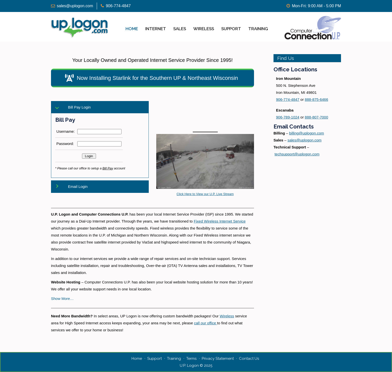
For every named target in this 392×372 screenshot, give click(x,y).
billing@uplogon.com (306, 133)
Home (132, 28)
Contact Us (249, 358)
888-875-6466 (316, 99)
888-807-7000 (316, 117)
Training (258, 28)
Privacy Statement (218, 358)
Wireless (203, 28)
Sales (179, 28)
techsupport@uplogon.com (297, 154)
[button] (152, 78)
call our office (205, 323)
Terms (191, 358)
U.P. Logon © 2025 (196, 365)
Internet (155, 28)
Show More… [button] (62, 298)
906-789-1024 (287, 117)
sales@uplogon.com (75, 6)
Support (231, 28)
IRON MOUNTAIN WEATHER (205, 111)
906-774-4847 (118, 6)
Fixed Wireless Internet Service (220, 221)
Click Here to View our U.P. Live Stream (205, 194)
